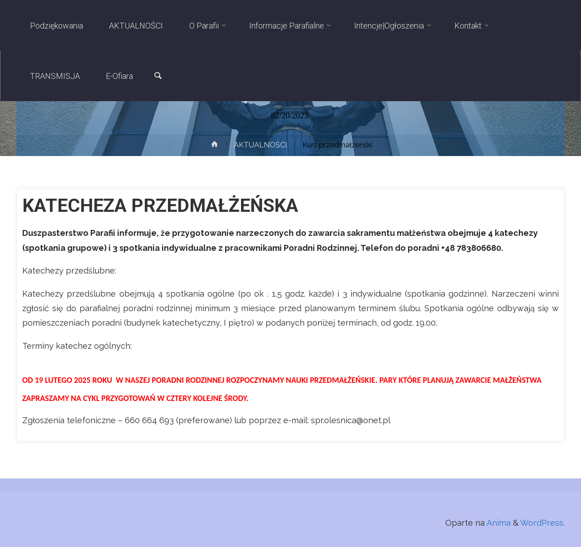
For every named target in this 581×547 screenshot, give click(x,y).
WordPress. (542, 522)
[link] (158, 76)
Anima (498, 522)
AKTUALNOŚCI (260, 145)
